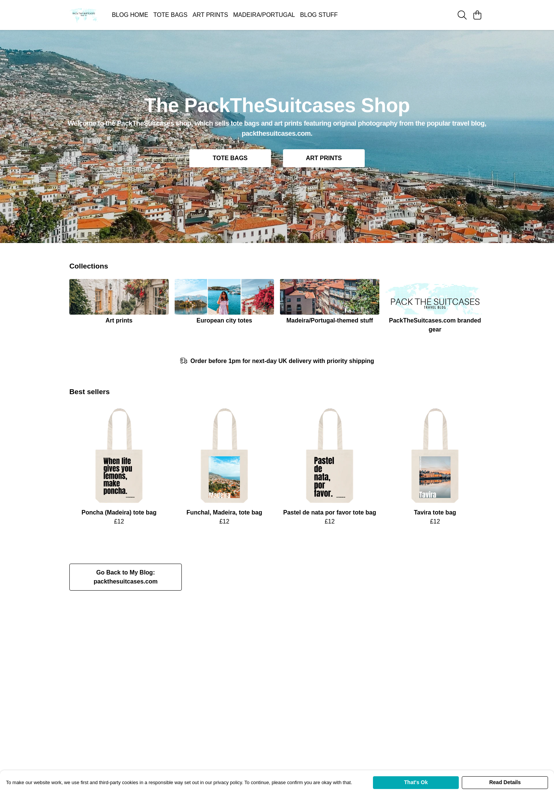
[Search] (462, 15)
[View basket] (477, 15)
